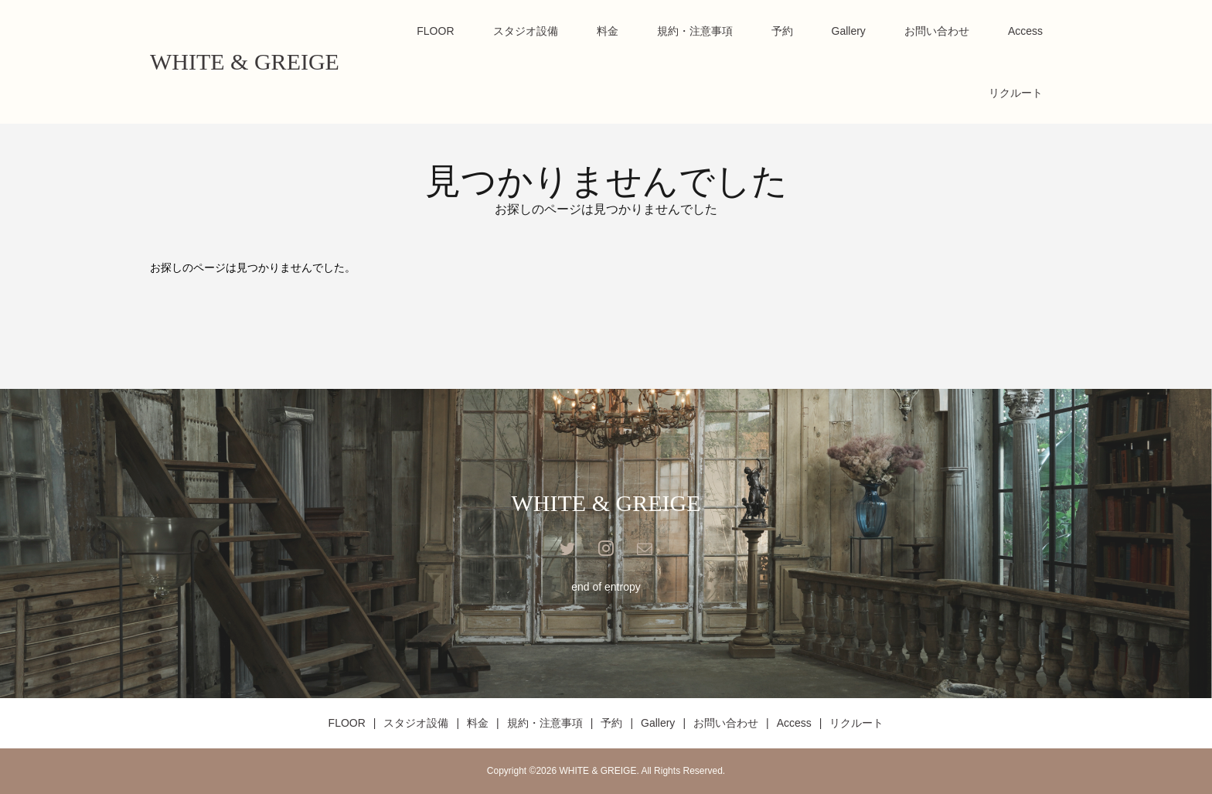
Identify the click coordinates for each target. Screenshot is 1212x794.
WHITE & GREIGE (244, 61)
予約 (782, 31)
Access (1025, 31)
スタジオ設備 (525, 31)
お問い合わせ (936, 31)
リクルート (1016, 93)
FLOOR (435, 31)
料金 (607, 31)
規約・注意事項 (695, 31)
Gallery (849, 31)
